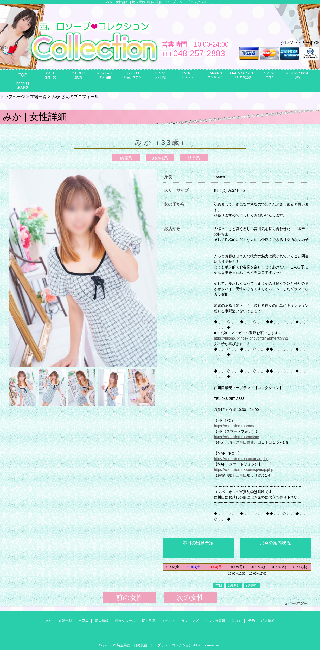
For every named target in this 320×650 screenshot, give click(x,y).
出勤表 (84, 621)
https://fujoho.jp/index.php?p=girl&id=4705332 (251, 338)
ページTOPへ (298, 604)
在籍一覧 (38, 96)
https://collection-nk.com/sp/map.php (243, 470)
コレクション (182, 645)
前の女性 (129, 597)
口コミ (237, 621)
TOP (22, 75)
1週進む (234, 585)
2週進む (252, 585)
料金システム (125, 621)
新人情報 (101, 621)
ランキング (190, 621)
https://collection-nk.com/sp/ (236, 437)
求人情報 (268, 621)
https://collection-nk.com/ (234, 426)
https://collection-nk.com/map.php (241, 459)
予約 (251, 621)
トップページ (12, 96)
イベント (168, 621)
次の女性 (190, 597)
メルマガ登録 (215, 621)
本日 (218, 585)
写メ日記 (148, 621)
